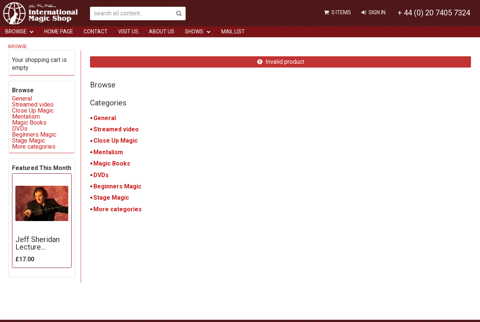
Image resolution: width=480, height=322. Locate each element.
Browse (16, 32)
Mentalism (108, 152)
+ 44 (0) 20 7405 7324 (434, 12)
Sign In (377, 12)
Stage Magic (111, 197)
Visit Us (128, 32)
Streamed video (116, 129)
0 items (341, 12)
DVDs (101, 175)
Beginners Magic (117, 186)
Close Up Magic (115, 140)
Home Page (58, 32)
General (104, 118)
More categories (117, 209)
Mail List (233, 32)
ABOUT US (161, 32)
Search (179, 13)
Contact (96, 32)
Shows (194, 32)
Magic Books (111, 163)
